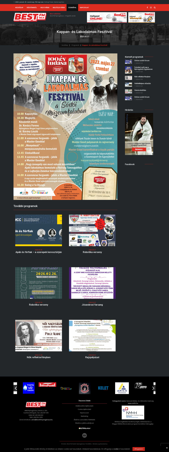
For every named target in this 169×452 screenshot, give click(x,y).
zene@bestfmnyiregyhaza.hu (42, 420)
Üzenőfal (72, 7)
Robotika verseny (92, 252)
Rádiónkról (32, 7)
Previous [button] (15, 387)
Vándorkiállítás (140, 90)
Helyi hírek (44, 7)
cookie (116, 449)
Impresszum (84, 413)
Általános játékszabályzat (84, 423)
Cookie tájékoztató (84, 409)
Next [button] (153, 387)
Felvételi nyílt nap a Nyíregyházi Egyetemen (143, 68)
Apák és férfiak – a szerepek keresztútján (38, 252)
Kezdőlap (19, 7)
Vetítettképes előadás (142, 83)
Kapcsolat (84, 7)
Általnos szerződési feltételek (84, 420)
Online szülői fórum (142, 61)
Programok (75, 45)
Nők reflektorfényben (38, 357)
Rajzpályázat (92, 357)
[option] (66, 388)
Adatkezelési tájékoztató (84, 406)
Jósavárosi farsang (92, 304)
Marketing (84, 416)
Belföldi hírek (59, 7)
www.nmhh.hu (133, 403)
